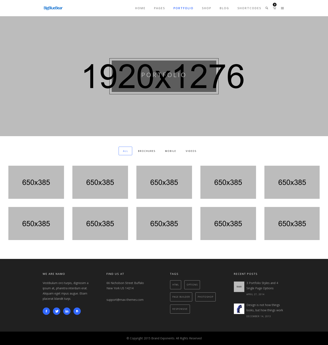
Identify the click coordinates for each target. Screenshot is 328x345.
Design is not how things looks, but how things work (264, 307)
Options (192, 284)
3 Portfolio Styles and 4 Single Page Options (262, 285)
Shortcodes (249, 8)
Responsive (180, 309)
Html (175, 284)
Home (140, 8)
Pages (159, 8)
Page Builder (181, 296)
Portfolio (183, 8)
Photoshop (205, 296)
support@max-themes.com (125, 300)
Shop (206, 8)
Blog (224, 8)
